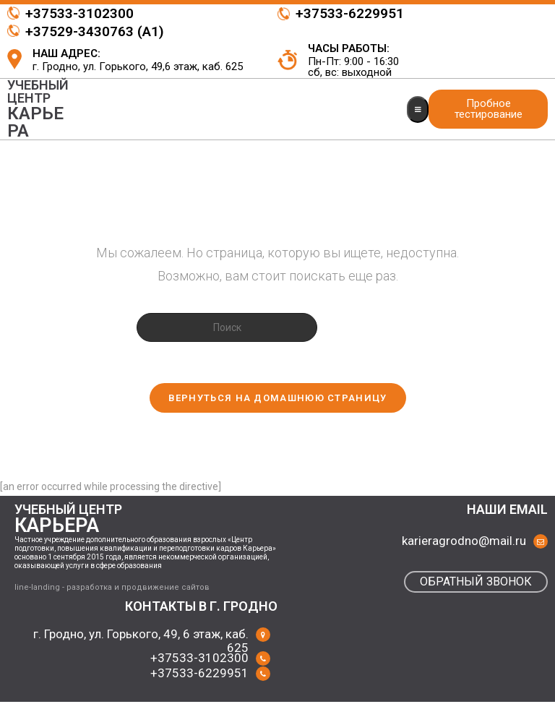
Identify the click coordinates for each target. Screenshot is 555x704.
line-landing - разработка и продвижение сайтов (112, 590)
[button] (488, 109)
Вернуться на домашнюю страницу (277, 400)
